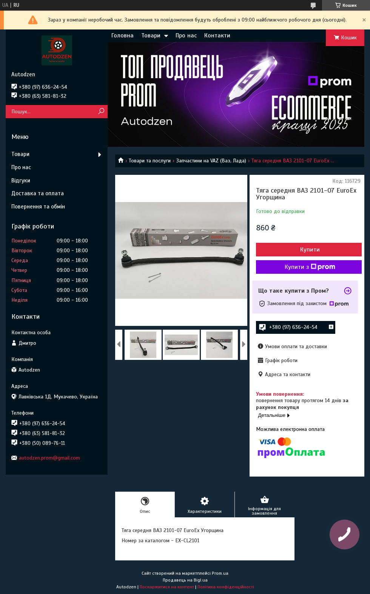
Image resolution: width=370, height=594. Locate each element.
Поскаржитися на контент (167, 586)
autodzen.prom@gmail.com (49, 458)
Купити (310, 249)
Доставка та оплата (37, 193)
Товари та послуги (150, 160)
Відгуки (20, 180)
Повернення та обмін (38, 206)
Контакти (217, 35)
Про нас (186, 35)
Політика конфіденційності (225, 586)
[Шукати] (101, 111)
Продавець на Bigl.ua (185, 580)
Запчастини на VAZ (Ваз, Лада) (211, 160)
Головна (122, 35)
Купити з (310, 267)
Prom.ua (220, 573)
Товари (150, 35)
